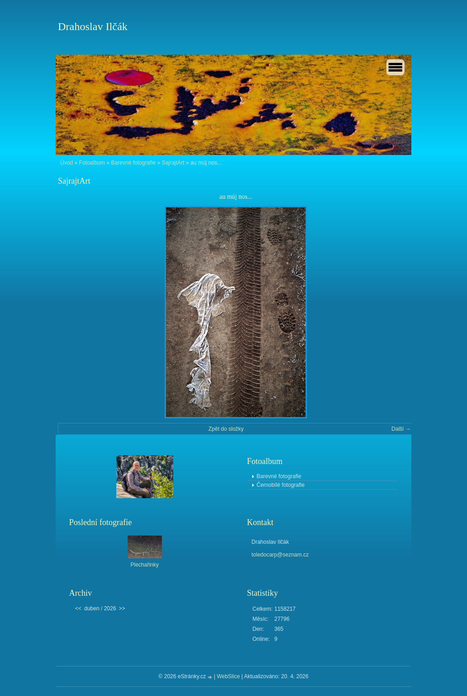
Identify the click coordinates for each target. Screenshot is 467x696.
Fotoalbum (92, 163)
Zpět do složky (226, 429)
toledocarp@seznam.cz (280, 555)
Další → (401, 429)
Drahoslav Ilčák (93, 26)
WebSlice (228, 676)
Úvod (66, 163)
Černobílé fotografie (281, 485)
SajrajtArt (173, 163)
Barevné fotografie (133, 163)
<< (78, 608)
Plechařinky (144, 565)
